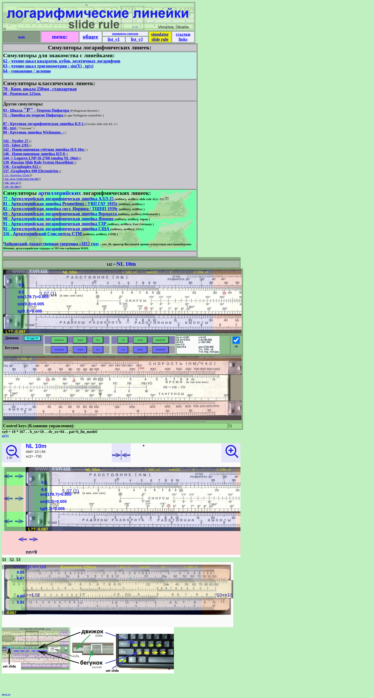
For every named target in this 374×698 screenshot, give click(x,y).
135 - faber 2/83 (16, 145)
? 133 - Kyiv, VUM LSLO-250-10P (20, 179)
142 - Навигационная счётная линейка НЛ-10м (44, 149)
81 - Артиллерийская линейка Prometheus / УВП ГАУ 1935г (61, 203)
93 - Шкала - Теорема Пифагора (36, 110)
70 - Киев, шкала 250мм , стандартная (40, 89)
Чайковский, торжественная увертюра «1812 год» (51, 243)
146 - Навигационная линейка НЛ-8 (34, 154)
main (21, 37)
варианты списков (125, 33)
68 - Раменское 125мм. (22, 94)
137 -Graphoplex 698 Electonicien (31, 171)
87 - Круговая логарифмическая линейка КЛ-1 (44, 124)
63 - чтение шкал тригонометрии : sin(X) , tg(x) (48, 66)
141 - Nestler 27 (16, 141)
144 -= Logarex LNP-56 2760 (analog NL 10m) (41, 158)
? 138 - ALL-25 (11, 183)
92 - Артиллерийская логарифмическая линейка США (56, 228)
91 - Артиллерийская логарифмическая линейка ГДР (55, 223)
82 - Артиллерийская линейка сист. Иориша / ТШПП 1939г (61, 208)
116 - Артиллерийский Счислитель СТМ (43, 233)
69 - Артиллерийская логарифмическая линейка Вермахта (60, 213)
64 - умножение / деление (27, 71)
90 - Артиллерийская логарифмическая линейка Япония (58, 218)
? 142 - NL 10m (11, 186)
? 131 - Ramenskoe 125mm (16, 175)
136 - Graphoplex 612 (21, 167)
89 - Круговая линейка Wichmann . (33, 132)
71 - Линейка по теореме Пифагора (33, 115)
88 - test (10, 128)
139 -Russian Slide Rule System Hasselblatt (38, 162)
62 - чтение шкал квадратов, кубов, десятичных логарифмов (61, 61)
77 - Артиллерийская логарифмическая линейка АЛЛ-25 (59, 198)
